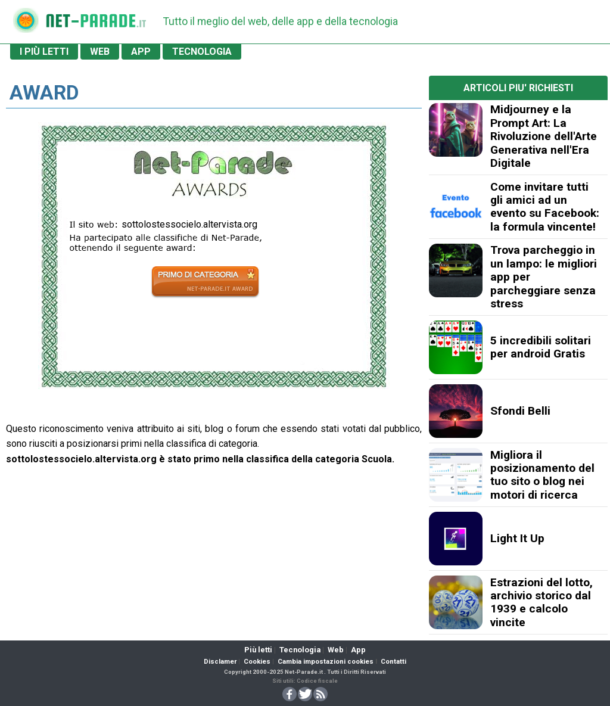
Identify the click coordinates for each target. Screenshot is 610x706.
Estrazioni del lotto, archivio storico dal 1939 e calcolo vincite (541, 602)
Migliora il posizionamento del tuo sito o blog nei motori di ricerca (542, 475)
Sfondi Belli (520, 411)
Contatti (393, 661)
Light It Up (517, 538)
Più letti (258, 649)
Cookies (257, 661)
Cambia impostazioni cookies (326, 661)
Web (336, 649)
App (358, 649)
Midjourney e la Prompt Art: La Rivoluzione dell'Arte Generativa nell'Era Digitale (543, 136)
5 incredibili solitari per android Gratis (540, 347)
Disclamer (220, 661)
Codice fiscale (317, 680)
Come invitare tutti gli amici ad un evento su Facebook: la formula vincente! (544, 207)
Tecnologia (299, 649)
